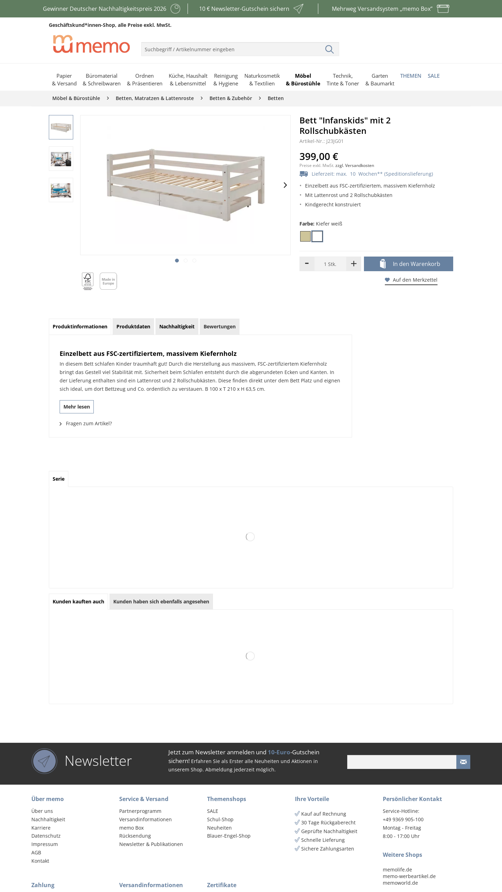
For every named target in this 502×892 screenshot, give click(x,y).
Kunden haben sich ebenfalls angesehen (161, 601)
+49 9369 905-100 (403, 819)
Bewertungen (220, 326)
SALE (212, 811)
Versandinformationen (145, 819)
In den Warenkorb (410, 264)
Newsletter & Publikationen (151, 844)
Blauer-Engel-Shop (229, 835)
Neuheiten (219, 827)
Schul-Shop (220, 819)
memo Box (131, 827)
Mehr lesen (76, 406)
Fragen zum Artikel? (86, 423)
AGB (36, 852)
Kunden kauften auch (78, 601)
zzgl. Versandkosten (354, 165)
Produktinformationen (80, 326)
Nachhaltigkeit (48, 819)
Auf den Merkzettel (411, 279)
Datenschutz (46, 835)
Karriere (41, 827)
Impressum (44, 844)
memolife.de (397, 869)
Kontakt (40, 860)
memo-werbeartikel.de (409, 876)
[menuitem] (240, 46)
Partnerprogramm (140, 811)
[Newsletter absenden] (463, 762)
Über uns (42, 811)
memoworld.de (400, 882)
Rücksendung (135, 835)
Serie (58, 478)
